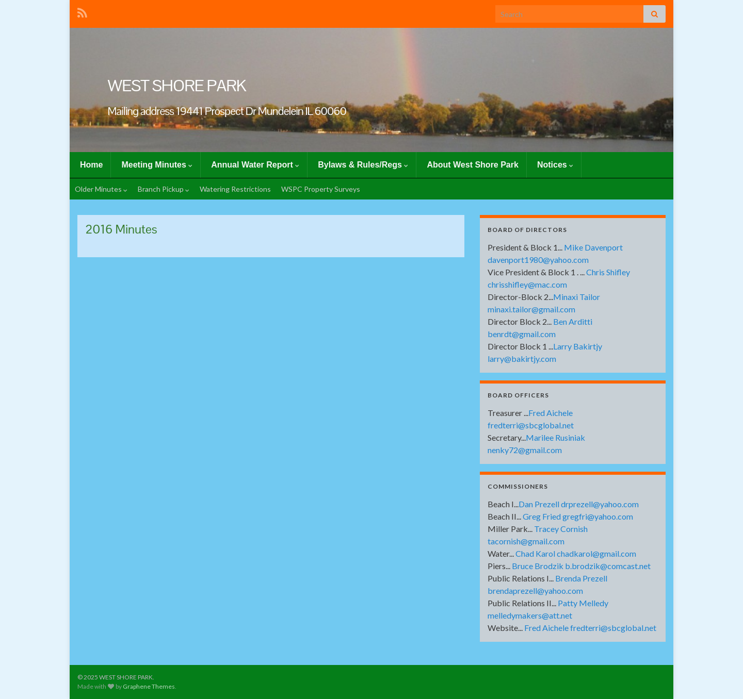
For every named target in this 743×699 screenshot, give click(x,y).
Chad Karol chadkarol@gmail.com (575, 553)
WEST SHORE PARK (177, 85)
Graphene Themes (149, 686)
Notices (555, 164)
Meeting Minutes (156, 164)
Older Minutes (101, 189)
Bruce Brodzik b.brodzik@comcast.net (581, 566)
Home (91, 164)
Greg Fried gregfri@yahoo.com (578, 516)
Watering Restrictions (235, 189)
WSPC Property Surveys (320, 189)
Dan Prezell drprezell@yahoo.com (579, 504)
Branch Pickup (163, 189)
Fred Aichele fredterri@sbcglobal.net (590, 628)
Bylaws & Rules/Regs (363, 164)
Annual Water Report (255, 164)
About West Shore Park (473, 164)
